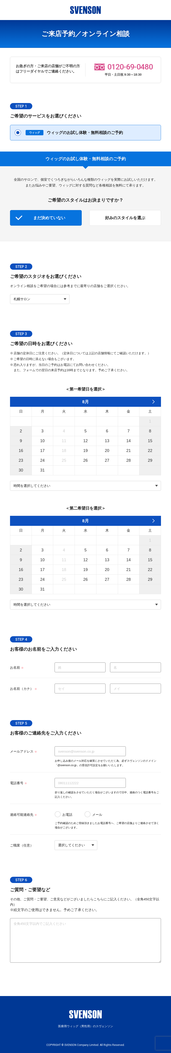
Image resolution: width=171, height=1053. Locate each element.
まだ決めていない (49, 218)
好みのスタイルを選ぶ (125, 218)
